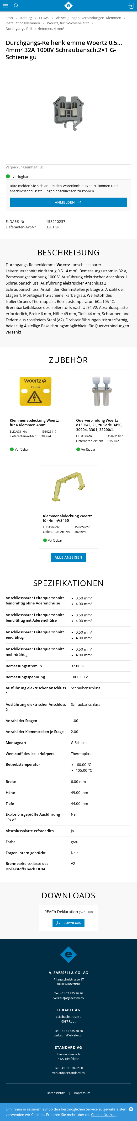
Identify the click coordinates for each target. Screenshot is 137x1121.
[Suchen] (16, 6)
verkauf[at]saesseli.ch (68, 998)
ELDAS (44, 18)
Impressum (82, 1093)
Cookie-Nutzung (104, 1114)
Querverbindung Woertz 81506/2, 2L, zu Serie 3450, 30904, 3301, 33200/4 (99, 425)
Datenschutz (56, 1093)
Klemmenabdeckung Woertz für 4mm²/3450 (67, 518)
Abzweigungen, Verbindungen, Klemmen (88, 18)
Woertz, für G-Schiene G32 (68, 23)
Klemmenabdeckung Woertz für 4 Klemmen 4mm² (34, 422)
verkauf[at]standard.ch (68, 1073)
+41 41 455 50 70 (71, 1031)
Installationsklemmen (23, 23)
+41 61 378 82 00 (71, 1068)
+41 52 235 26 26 (71, 993)
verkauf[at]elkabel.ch (68, 1035)
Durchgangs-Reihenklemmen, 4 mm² (35, 28)
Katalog (26, 18)
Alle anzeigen (68, 557)
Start (9, 18)
